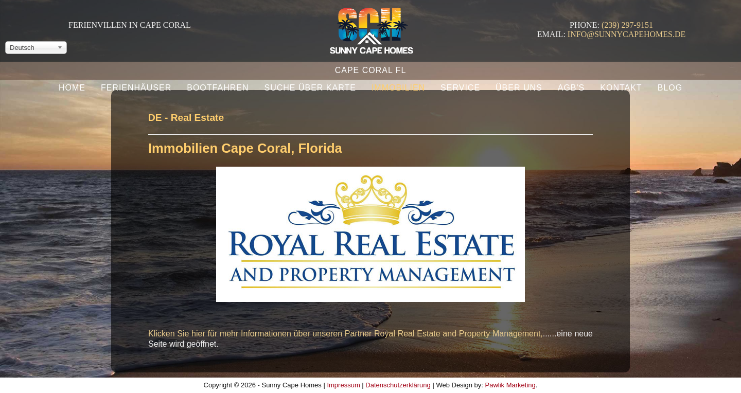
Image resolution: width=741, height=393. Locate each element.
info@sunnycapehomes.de (626, 34)
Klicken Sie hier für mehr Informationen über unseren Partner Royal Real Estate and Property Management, (345, 333)
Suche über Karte (310, 87)
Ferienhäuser (136, 87)
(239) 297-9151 (627, 25)
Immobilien (398, 87)
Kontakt (621, 87)
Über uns (519, 87)
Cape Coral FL (371, 70)
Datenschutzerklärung (397, 385)
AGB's (571, 87)
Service (460, 87)
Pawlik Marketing (510, 385)
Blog (670, 87)
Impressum (343, 385)
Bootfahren (218, 87)
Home (72, 87)
